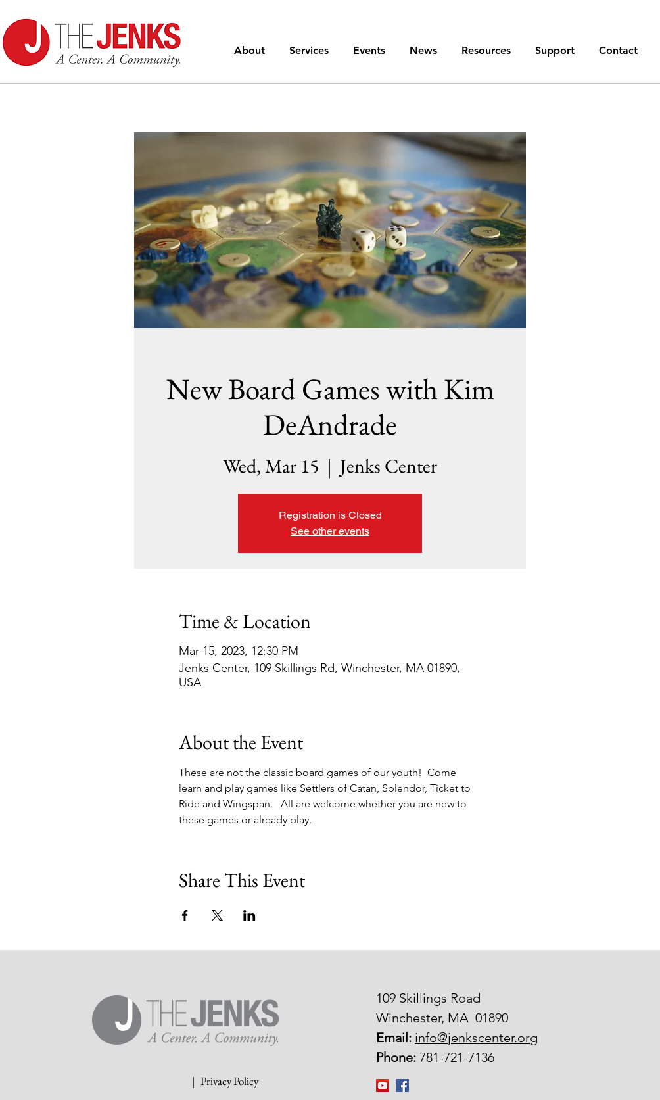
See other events (330, 531)
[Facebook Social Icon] (402, 1085)
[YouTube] (382, 1085)
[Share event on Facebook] (185, 915)
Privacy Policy (229, 1081)
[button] (251, 50)
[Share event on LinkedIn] (249, 915)
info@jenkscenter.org (476, 1037)
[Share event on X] (217, 915)
